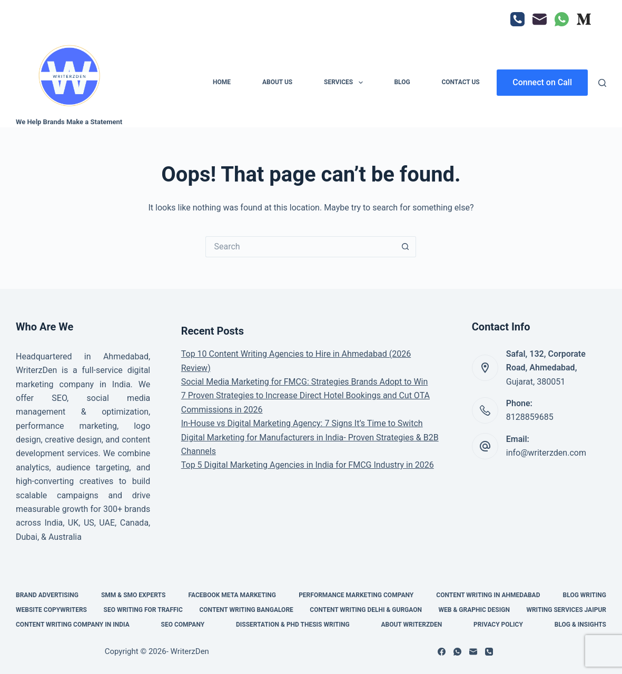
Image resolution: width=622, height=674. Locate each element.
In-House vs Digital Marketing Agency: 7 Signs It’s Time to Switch (302, 423)
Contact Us (460, 82)
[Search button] (405, 246)
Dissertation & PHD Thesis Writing (293, 624)
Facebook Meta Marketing (232, 595)
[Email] (539, 19)
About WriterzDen (411, 624)
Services (345, 82)
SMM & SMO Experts (133, 595)
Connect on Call (542, 82)
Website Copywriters (51, 609)
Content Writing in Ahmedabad (488, 595)
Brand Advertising (47, 595)
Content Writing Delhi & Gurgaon (366, 609)
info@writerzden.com (546, 453)
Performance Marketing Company (356, 595)
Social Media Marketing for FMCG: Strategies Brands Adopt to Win (304, 382)
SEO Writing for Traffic (143, 609)
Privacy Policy (498, 624)
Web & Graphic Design (474, 609)
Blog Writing (584, 595)
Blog (402, 82)
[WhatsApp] (562, 19)
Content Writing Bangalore (246, 609)
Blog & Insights (580, 624)
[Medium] (584, 19)
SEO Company (183, 624)
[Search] (602, 83)
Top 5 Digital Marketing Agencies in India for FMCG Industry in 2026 (307, 465)
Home (222, 82)
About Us (277, 82)
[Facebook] (442, 652)
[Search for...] (300, 246)
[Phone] (517, 19)
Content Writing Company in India (73, 624)
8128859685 (530, 417)
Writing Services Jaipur (566, 609)
